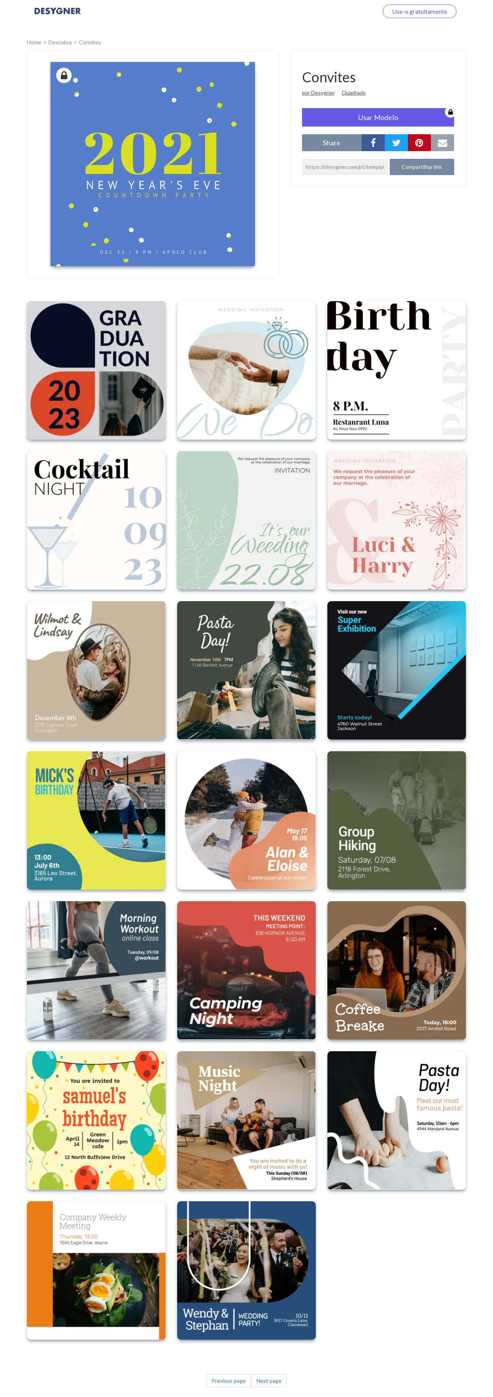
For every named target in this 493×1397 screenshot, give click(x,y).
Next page (269, 1380)
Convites (90, 42)
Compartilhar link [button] (422, 166)
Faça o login (353, 11)
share (331, 142)
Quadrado (354, 92)
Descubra (60, 42)
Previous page (228, 1380)
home (34, 42)
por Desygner (318, 92)
